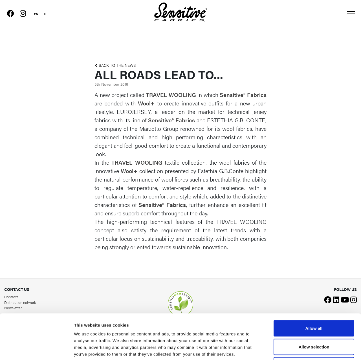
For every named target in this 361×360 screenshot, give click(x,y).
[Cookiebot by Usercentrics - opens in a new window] (36, 349)
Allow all (314, 286)
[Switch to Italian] (45, 13)
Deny (314, 323)
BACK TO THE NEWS (115, 65)
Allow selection (313, 304)
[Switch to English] (36, 13)
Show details (296, 348)
